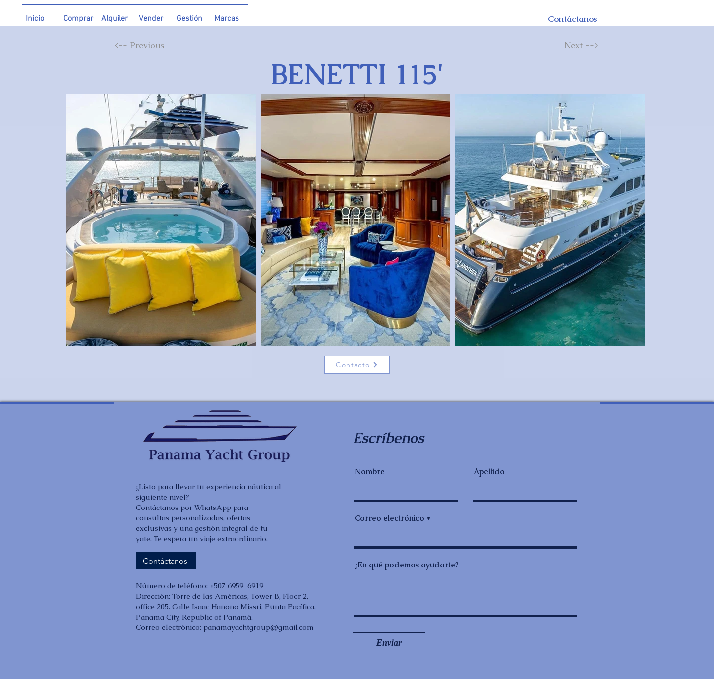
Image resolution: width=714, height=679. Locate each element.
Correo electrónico (389, 518)
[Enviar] (389, 642)
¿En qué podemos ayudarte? (407, 565)
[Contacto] (357, 365)
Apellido (489, 472)
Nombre (370, 472)
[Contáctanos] (562, 19)
